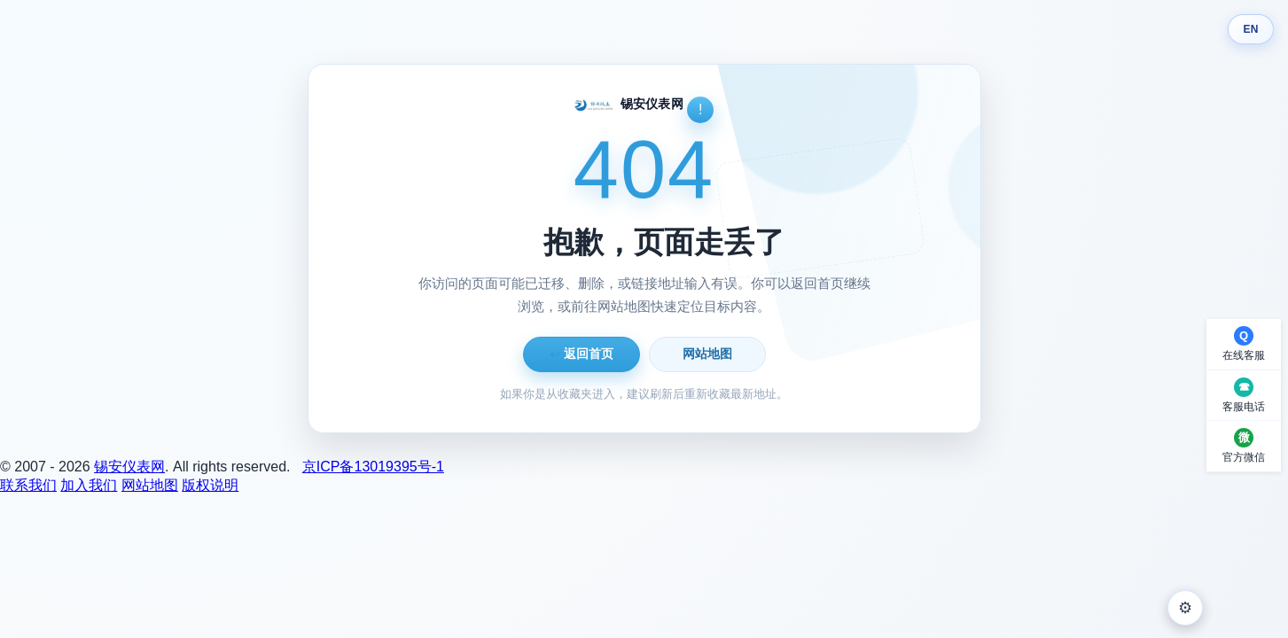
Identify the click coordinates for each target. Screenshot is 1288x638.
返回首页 (581, 354)
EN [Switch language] (1250, 29)
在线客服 (1243, 355)
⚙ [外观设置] (1185, 608)
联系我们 (28, 485)
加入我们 (88, 485)
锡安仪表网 (129, 466)
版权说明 (210, 485)
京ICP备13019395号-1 (373, 466)
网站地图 (707, 353)
